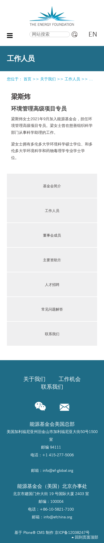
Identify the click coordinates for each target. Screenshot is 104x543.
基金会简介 (52, 186)
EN (92, 34)
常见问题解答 (52, 309)
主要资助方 (52, 260)
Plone (27, 532)
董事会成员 (52, 235)
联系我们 (52, 334)
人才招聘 (52, 284)
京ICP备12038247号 (72, 532)
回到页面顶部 (85, 537)
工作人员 (72, 78)
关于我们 (48, 78)
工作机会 (70, 379)
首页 (27, 78)
